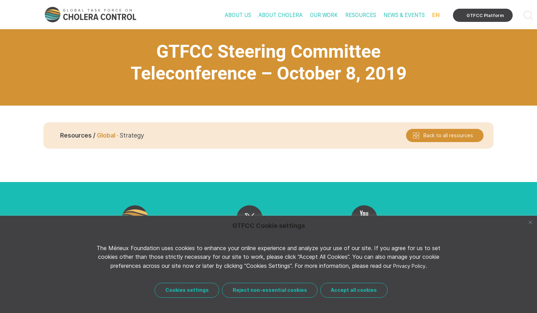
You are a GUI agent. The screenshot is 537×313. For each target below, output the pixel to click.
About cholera (280, 15)
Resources (360, 15)
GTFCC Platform (485, 15)
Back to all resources (448, 135)
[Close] (530, 224)
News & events (404, 15)
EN (436, 14)
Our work (324, 15)
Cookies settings (185, 290)
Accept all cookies (355, 290)
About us (238, 15)
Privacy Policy (409, 268)
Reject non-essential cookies (270, 290)
